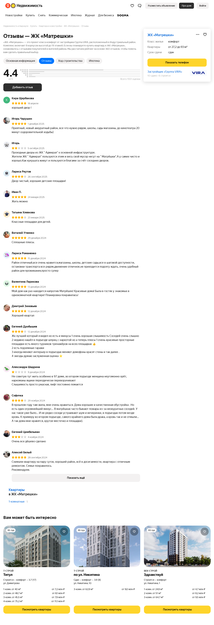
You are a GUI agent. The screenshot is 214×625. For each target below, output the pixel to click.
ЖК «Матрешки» (160, 35)
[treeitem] (14, 15)
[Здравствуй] (177, 546)
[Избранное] (132, 6)
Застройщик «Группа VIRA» (164, 71)
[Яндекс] (7, 5)
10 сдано (152, 75)
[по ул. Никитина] (107, 546)
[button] (140, 6)
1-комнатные (17, 501)
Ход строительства (70, 60)
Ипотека (94, 60)
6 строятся (164, 75)
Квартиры (17, 490)
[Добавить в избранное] (205, 34)
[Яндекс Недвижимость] (26, 5)
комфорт (173, 41)
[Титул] (36, 546)
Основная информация (20, 60)
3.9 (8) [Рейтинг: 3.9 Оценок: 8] (97, 579)
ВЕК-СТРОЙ (150, 570)
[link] (203, 6)
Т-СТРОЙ (8, 570)
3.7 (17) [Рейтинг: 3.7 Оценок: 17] (32, 579)
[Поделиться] (198, 34)
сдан (171, 52)
